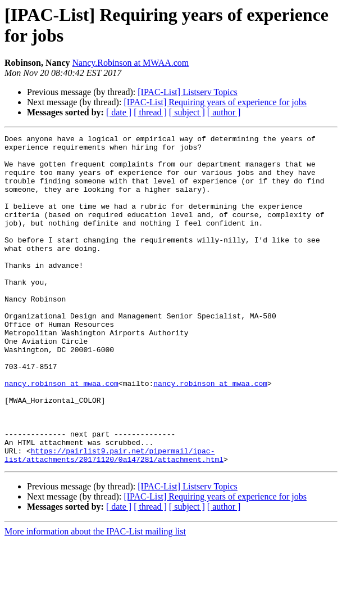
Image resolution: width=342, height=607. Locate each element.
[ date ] (118, 112)
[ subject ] (187, 112)
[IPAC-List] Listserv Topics (188, 92)
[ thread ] (150, 112)
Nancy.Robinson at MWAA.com (130, 63)
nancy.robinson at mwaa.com (61, 434)
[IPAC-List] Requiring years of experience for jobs (215, 102)
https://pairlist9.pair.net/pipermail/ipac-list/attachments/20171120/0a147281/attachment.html (114, 520)
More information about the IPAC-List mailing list (95, 597)
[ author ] (224, 112)
